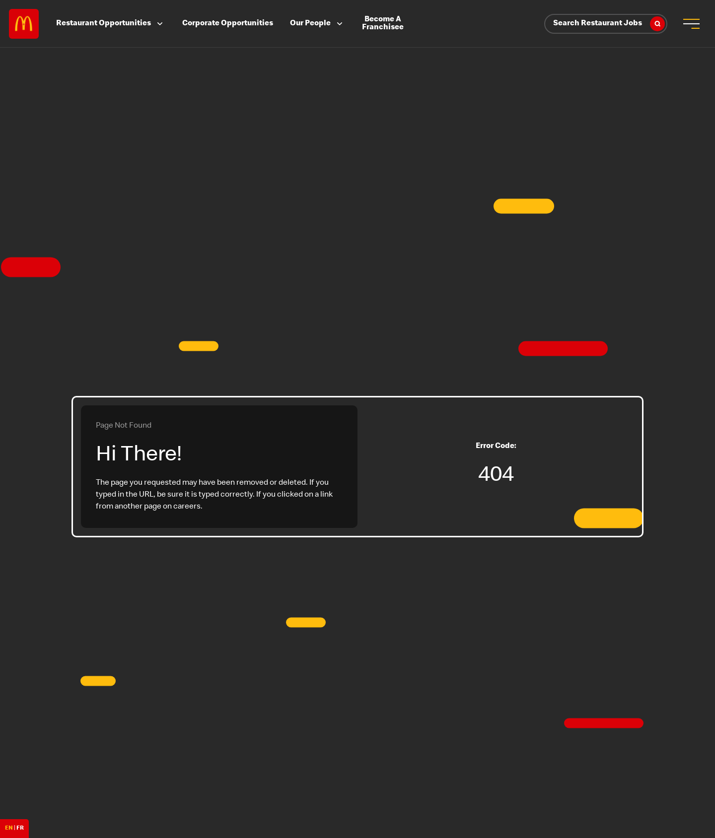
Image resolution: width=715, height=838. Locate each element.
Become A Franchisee (383, 24)
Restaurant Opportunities (110, 24)
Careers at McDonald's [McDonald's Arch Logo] (24, 24)
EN (9, 829)
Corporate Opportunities (227, 24)
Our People (317, 24)
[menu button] (691, 24)
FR (20, 829)
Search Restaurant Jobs (609, 23)
